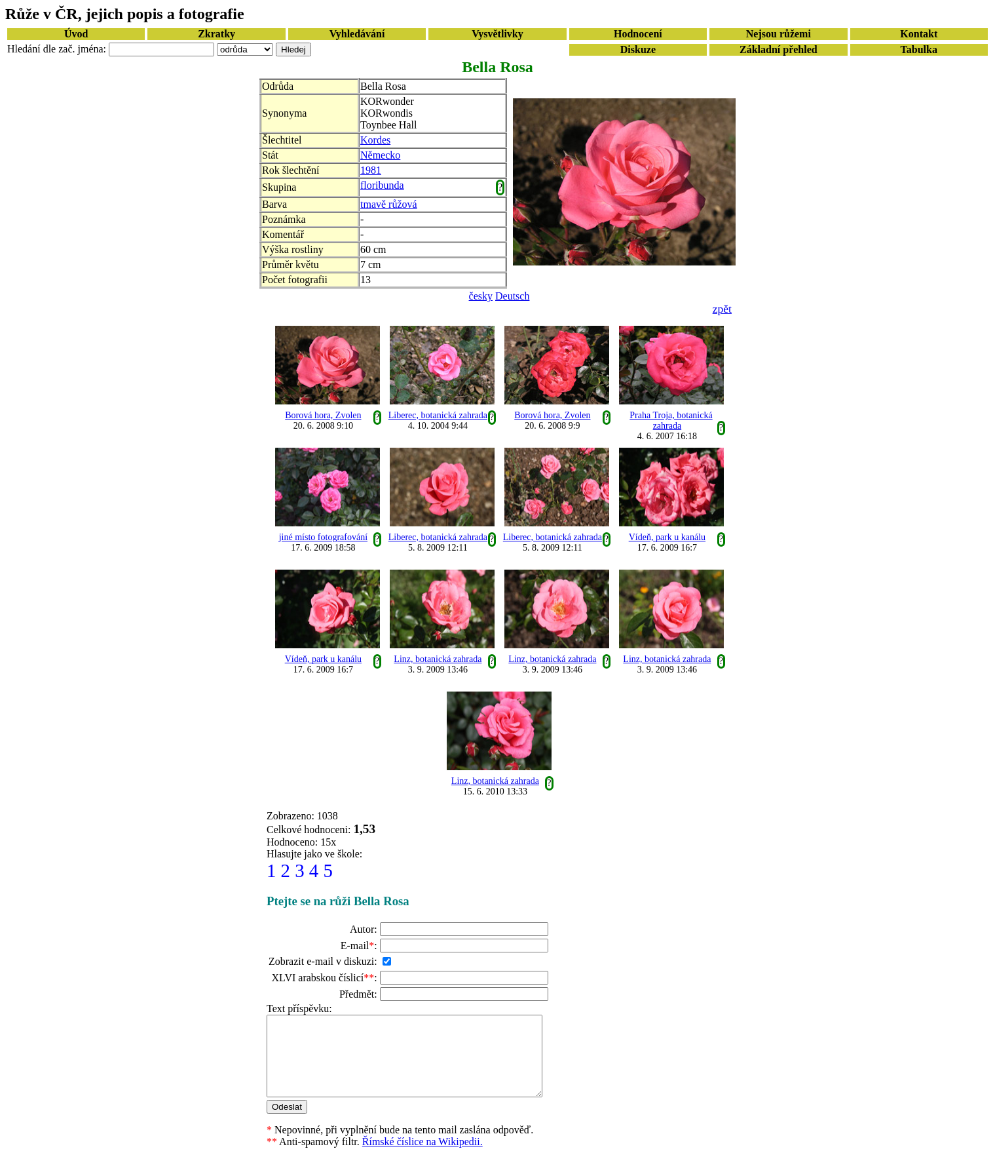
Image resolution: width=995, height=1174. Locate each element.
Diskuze (638, 49)
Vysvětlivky (497, 33)
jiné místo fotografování (323, 537)
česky (481, 296)
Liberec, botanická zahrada (437, 415)
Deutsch (512, 296)
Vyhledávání (357, 33)
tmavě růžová (388, 204)
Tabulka (919, 49)
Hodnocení (638, 33)
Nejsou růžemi (778, 33)
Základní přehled (778, 49)
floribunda (382, 185)
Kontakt (918, 33)
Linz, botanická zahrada (437, 659)
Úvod (76, 33)
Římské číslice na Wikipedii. (422, 1157)
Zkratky (216, 33)
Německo (380, 155)
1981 (370, 170)
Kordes (375, 140)
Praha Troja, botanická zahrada (670, 420)
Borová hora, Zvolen (323, 415)
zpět (722, 308)
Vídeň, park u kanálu (667, 537)
